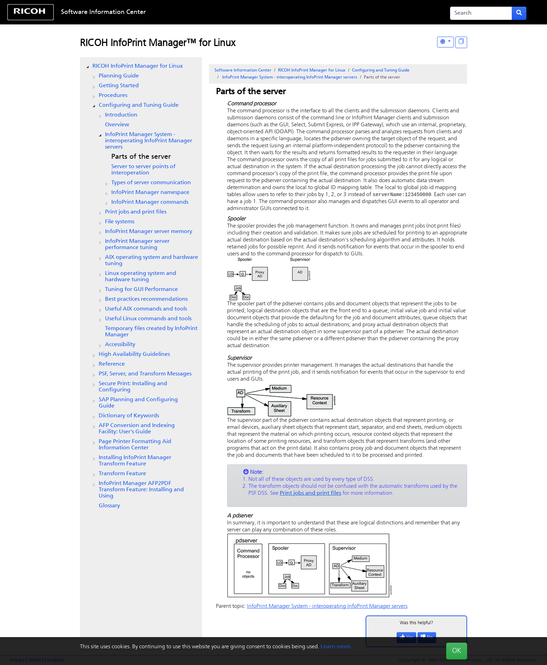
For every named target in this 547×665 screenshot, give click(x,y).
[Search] (481, 13)
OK (456, 651)
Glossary (109, 506)
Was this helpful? (416, 623)
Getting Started (119, 86)
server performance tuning (137, 245)
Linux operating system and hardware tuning (140, 277)
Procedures (113, 95)
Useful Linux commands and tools (148, 319)
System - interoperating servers (148, 141)
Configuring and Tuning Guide (139, 105)
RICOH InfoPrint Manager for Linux (137, 66)
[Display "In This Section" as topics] (461, 42)
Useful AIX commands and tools (146, 309)
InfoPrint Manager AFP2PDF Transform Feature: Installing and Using (141, 490)
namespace (150, 192)
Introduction (121, 115)
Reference (112, 364)
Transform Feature (122, 474)
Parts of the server (141, 157)
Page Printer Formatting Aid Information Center (135, 445)
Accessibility (120, 345)
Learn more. (336, 647)
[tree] (141, 286)
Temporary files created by (151, 332)
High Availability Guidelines (134, 354)
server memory (148, 231)
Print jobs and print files (135, 212)
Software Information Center (103, 12)
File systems (119, 222)
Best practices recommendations (146, 299)
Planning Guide (119, 76)
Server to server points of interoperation (143, 170)
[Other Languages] (445, 42)
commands (149, 202)
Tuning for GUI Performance (141, 289)
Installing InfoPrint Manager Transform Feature (135, 461)
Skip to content (249, 12)
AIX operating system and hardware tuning (151, 261)
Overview (117, 125)
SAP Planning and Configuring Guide (138, 403)
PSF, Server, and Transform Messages (145, 374)
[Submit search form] (519, 13)
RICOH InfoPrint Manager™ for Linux (157, 43)
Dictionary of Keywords (129, 416)
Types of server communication (151, 183)
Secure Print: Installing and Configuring (133, 387)
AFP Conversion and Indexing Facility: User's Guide (137, 429)
